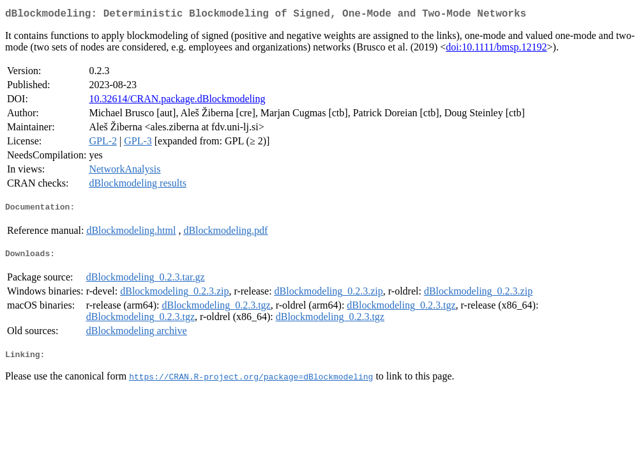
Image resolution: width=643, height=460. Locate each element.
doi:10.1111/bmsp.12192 (496, 49)
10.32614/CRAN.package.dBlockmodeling (177, 101)
